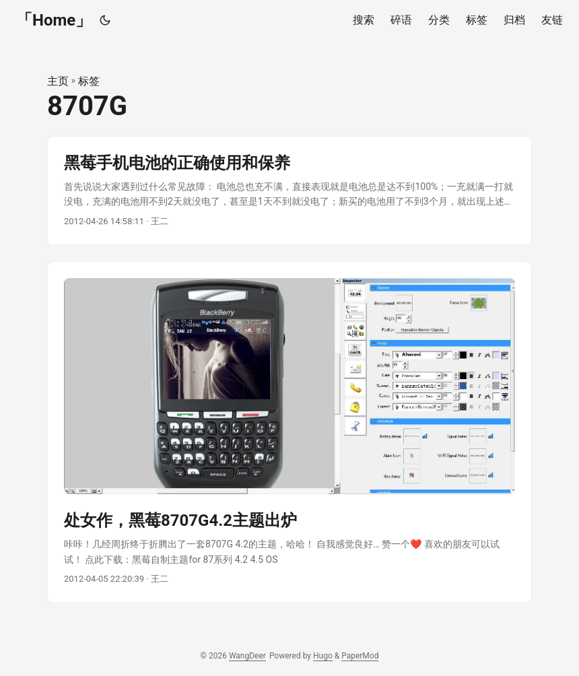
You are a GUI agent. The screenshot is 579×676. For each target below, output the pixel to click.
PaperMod (359, 656)
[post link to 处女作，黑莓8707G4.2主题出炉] (289, 432)
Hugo (323, 656)
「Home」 (54, 20)
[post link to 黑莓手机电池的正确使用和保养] (289, 191)
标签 (89, 81)
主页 (58, 81)
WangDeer (247, 656)
